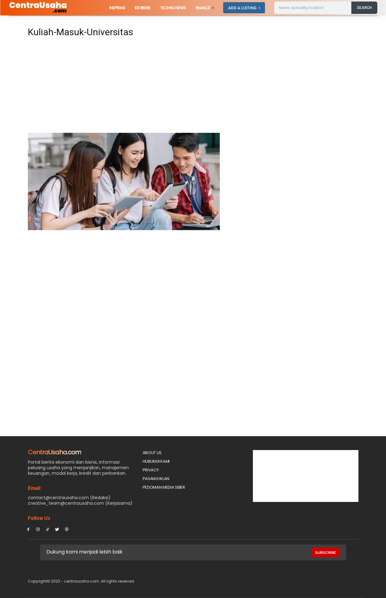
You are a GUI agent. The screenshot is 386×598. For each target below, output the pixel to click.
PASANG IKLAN (156, 479)
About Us (152, 453)
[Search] (364, 8)
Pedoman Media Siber (164, 487)
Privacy (151, 470)
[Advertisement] (135, 87)
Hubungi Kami (156, 461)
